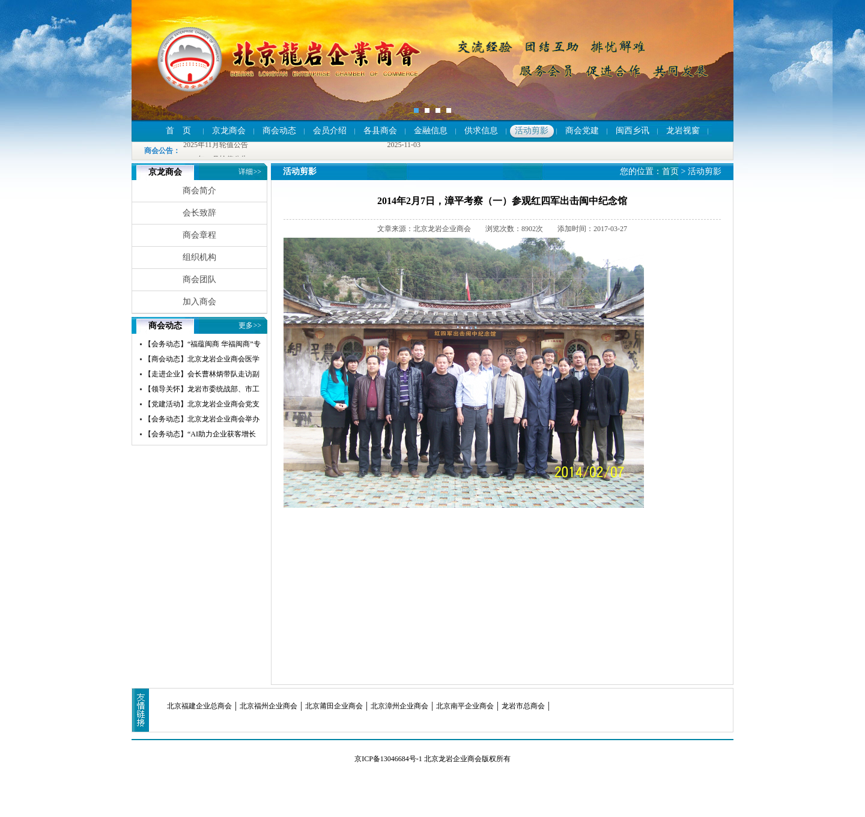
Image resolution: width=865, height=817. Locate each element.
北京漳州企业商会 (399, 706)
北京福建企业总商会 (199, 706)
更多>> (249, 325)
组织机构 (199, 257)
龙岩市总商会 (523, 706)
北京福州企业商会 (268, 706)
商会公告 (158, 150)
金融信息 (431, 130)
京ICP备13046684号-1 (388, 759)
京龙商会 (229, 130)
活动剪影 (531, 130)
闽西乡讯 (632, 130)
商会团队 (199, 279)
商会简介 (199, 190)
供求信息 (481, 130)
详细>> (249, 171)
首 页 (178, 130)
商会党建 (582, 130)
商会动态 (279, 130)
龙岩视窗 (683, 130)
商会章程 (199, 235)
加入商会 (199, 301)
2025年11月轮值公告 (215, 145)
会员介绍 (330, 130)
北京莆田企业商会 (334, 706)
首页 (670, 171)
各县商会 (380, 130)
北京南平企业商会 (465, 706)
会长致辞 (199, 212)
